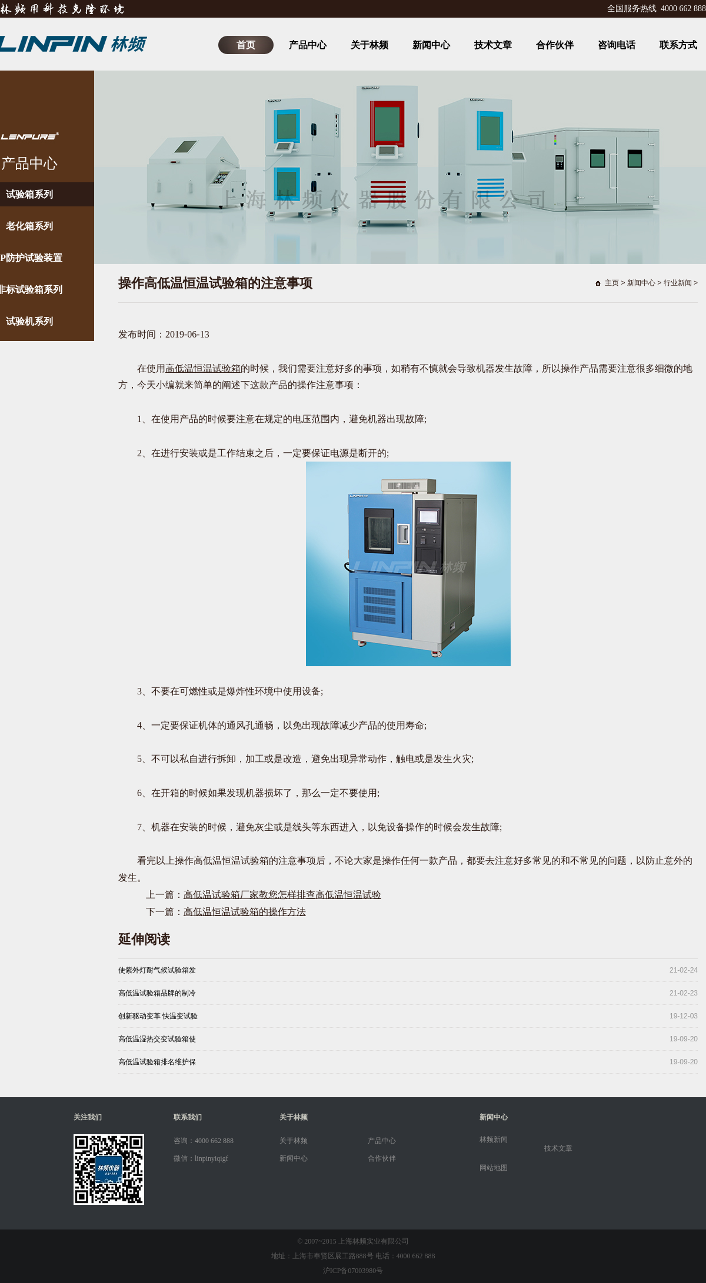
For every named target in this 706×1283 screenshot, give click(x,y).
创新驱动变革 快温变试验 (158, 1016)
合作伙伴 (555, 45)
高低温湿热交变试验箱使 (157, 1039)
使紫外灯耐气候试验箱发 (157, 970)
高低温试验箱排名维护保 (157, 1062)
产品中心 (308, 45)
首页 (246, 45)
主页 (612, 283)
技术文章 (493, 45)
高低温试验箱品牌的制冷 (157, 993)
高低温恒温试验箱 (203, 368)
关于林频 (369, 45)
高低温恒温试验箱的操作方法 (245, 912)
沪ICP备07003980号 (353, 1271)
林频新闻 (493, 1139)
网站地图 (493, 1168)
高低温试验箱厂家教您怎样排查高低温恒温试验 (282, 895)
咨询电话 (616, 45)
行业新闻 (678, 283)
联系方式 (678, 45)
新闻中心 (431, 45)
